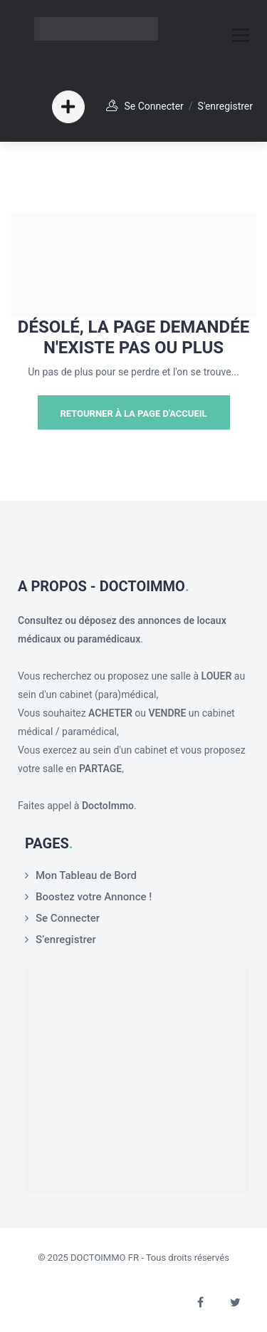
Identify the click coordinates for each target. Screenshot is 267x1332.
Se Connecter (154, 106)
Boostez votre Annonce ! (94, 896)
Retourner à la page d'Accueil (133, 413)
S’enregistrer (66, 939)
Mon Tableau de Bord (86, 875)
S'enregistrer (225, 106)
